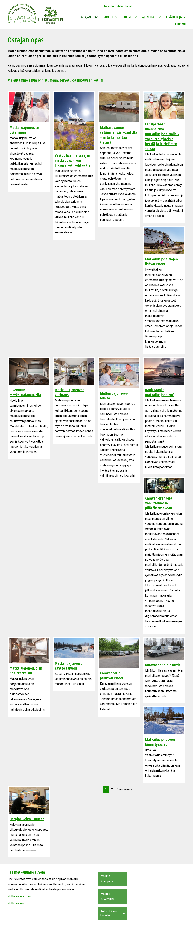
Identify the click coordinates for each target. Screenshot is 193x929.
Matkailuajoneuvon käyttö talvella (69, 666)
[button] (124, 879)
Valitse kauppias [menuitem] (107, 878)
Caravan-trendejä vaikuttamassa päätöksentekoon (158, 503)
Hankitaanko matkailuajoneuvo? (159, 392)
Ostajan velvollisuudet (27, 818)
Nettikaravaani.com (20, 896)
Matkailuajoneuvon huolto (115, 396)
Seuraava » (124, 789)
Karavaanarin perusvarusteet (112, 675)
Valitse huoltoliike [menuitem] (108, 896)
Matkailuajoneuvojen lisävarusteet (161, 261)
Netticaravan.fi (17, 903)
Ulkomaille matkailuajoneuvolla (25, 392)
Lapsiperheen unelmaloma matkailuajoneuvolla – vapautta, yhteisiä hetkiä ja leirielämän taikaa (162, 136)
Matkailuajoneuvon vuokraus (69, 392)
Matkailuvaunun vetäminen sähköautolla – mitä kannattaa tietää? (118, 135)
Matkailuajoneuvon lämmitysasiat (160, 742)
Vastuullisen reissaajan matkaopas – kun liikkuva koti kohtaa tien (73, 160)
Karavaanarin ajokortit (162, 664)
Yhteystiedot (124, 6)
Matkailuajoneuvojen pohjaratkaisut (26, 671)
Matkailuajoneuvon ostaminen (24, 130)
